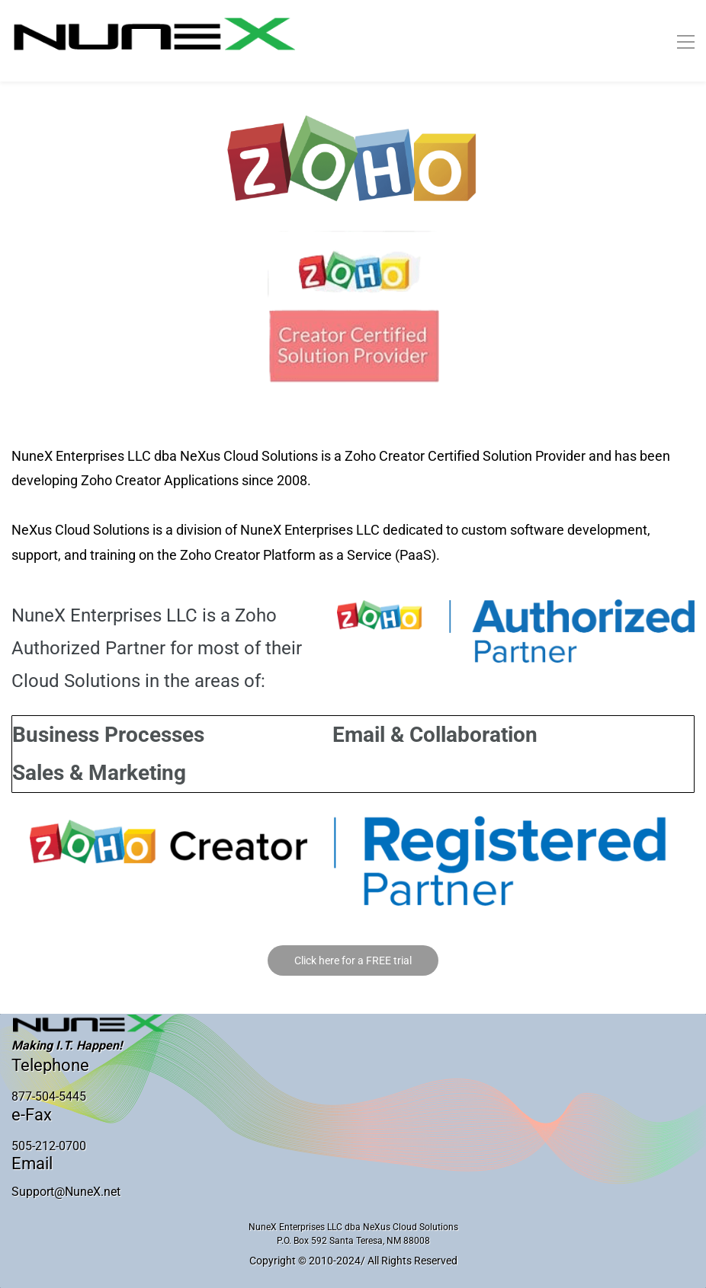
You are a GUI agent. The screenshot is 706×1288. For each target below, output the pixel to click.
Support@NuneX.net (65, 1191)
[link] (353, 124)
